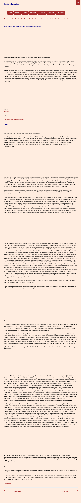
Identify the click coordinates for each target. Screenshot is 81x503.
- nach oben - (7, 483)
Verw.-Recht (60, 12)
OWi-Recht (42, 12)
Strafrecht (33, 12)
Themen (17, 12)
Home (10, 12)
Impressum (65, 491)
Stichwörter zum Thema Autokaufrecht (14, 119)
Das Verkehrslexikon (11, 4)
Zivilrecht (51, 12)
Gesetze (25, 12)
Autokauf (6, 111)
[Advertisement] (41, 43)
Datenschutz (17, 491)
